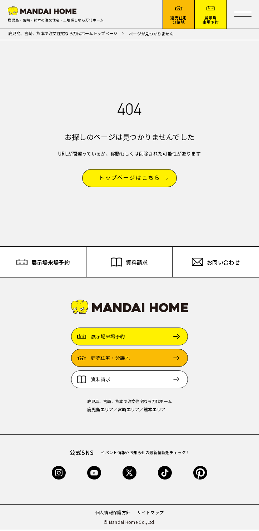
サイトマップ (150, 514)
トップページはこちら (129, 179)
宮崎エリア (129, 411)
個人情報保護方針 (113, 514)
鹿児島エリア (100, 411)
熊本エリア (155, 411)
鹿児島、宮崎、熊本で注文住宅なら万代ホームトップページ (63, 35)
